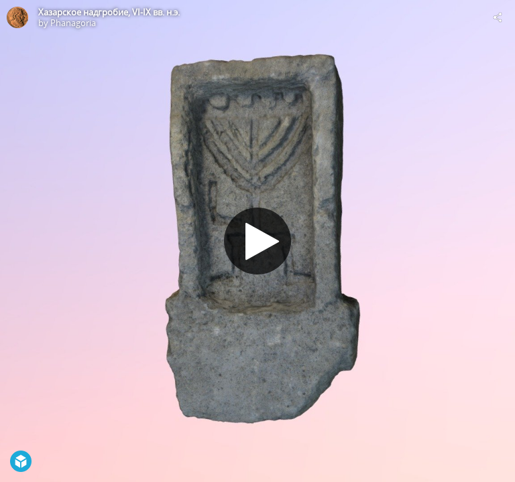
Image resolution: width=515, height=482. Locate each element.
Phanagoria (73, 23)
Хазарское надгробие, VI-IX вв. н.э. (109, 12)
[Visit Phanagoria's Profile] (17, 17)
